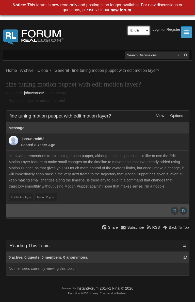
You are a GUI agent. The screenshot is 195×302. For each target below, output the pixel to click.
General (62, 70)
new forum (121, 10)
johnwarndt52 (35, 93)
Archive (27, 70)
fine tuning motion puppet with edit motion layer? (115, 70)
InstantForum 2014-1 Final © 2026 (105, 288)
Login (157, 29)
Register (173, 29)
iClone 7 (44, 70)
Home (11, 70)
